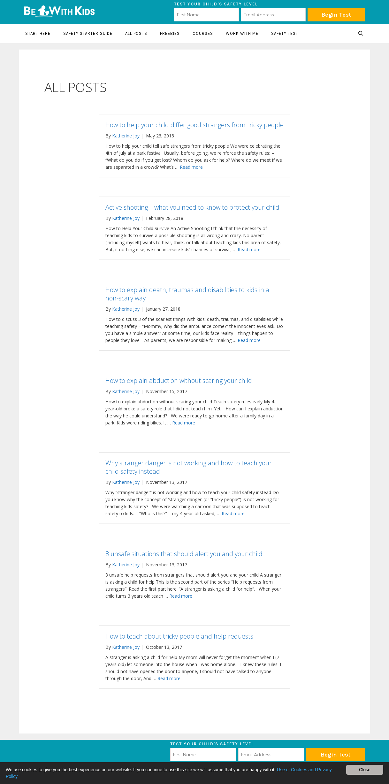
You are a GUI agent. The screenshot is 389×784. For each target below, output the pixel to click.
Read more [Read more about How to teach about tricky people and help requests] (168, 678)
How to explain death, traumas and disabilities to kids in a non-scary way (187, 293)
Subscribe (335, 754)
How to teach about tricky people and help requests (179, 636)
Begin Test (336, 14)
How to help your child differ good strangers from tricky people (194, 124)
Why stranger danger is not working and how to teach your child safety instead (188, 467)
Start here (37, 33)
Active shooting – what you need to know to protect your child (192, 207)
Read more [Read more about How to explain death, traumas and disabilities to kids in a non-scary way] (249, 340)
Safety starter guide (87, 33)
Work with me (242, 33)
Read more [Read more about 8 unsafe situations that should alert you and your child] (180, 596)
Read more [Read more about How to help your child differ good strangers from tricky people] (191, 167)
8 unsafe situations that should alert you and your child (184, 553)
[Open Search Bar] (360, 33)
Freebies (170, 33)
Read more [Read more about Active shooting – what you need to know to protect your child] (249, 249)
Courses (203, 33)
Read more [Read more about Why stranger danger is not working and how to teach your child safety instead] (233, 513)
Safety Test (284, 33)
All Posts (136, 33)
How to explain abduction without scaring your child (178, 380)
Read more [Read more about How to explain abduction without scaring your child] (183, 423)
